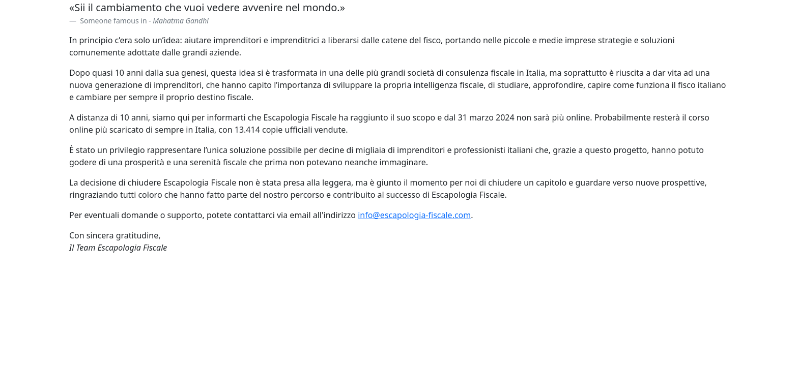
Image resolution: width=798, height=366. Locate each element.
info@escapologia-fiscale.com (414, 215)
